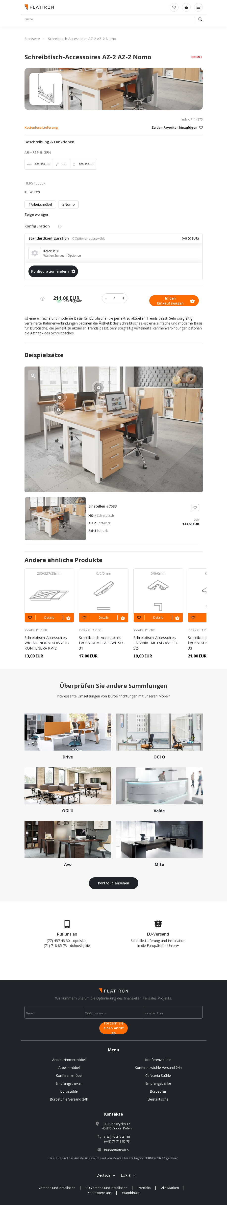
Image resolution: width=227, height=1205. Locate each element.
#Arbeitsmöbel (40, 204)
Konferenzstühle (158, 1059)
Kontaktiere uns (100, 1192)
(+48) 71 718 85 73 (117, 1141)
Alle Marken (170, 1187)
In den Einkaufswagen (176, 301)
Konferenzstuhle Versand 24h (158, 1067)
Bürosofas (158, 1091)
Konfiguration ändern (53, 271)
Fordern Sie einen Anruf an (113, 1028)
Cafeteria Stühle (158, 1075)
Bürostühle (69, 1091)
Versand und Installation (57, 1187)
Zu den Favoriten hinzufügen (177, 127)
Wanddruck (130, 1192)
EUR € (125, 1175)
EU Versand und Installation (106, 1187)
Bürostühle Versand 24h (69, 1099)
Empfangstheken (68, 1083)
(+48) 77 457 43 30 (117, 1137)
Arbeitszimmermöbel (69, 1059)
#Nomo (68, 204)
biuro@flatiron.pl (116, 1150)
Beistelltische (158, 1099)
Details (49, 617)
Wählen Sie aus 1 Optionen (62, 255)
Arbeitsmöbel (69, 1067)
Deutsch (103, 1175)
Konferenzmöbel (69, 1075)
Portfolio (144, 1187)
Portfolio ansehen (113, 883)
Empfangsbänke (158, 1083)
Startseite (32, 38)
